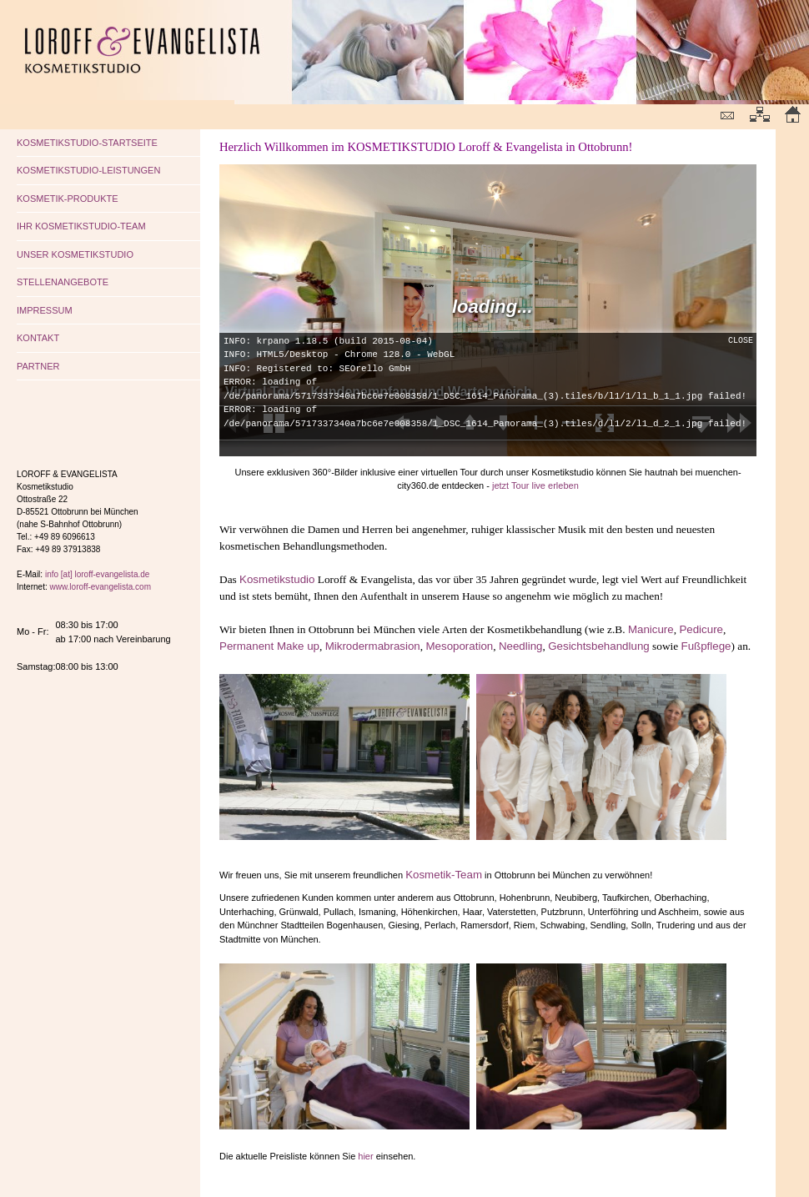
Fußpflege (706, 646)
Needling (521, 646)
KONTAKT (38, 338)
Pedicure (701, 629)
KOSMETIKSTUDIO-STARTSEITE (87, 143)
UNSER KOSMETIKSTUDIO (75, 254)
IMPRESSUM (45, 310)
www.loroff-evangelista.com (100, 586)
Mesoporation (459, 646)
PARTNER (38, 366)
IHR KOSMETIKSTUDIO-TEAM (81, 226)
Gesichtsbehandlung (599, 646)
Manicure (651, 629)
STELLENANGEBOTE (62, 282)
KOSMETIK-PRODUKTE (67, 199)
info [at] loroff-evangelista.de (97, 574)
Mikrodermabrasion (372, 646)
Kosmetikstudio (276, 579)
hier (365, 1156)
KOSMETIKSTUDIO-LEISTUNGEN (88, 170)
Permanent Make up (269, 646)
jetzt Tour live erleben (535, 485)
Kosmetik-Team (443, 874)
